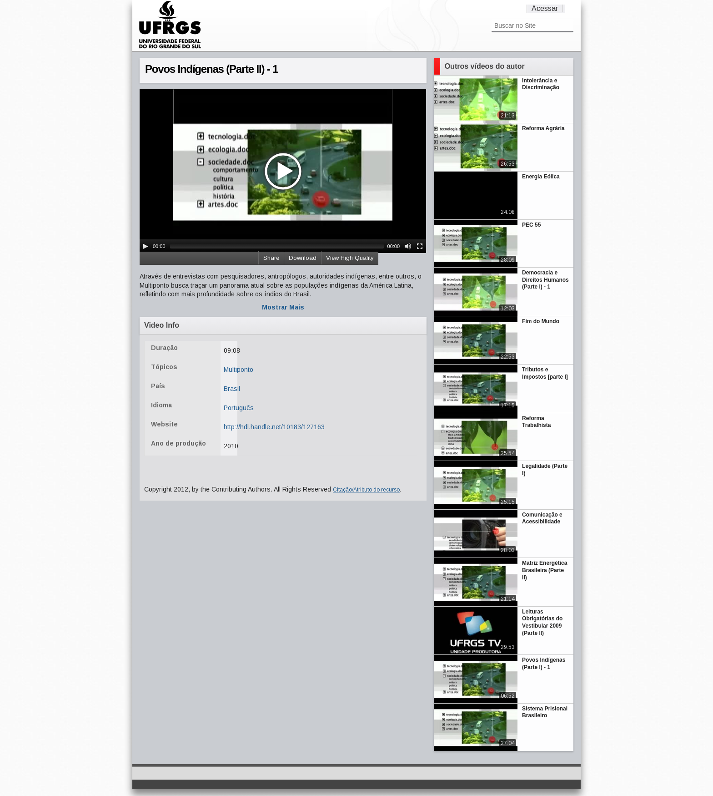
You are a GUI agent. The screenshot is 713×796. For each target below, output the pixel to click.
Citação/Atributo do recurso (366, 490)
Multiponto (238, 369)
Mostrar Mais (283, 307)
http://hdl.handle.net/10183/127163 (274, 427)
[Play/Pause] (145, 246)
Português (239, 407)
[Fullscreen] (419, 246)
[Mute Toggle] (408, 246)
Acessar (545, 8)
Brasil (232, 388)
